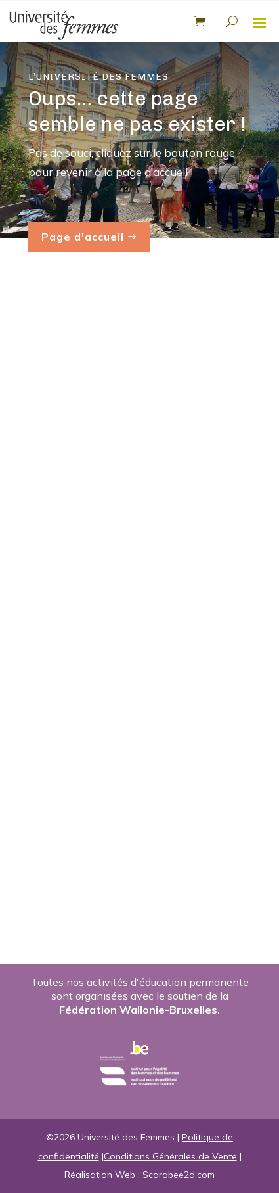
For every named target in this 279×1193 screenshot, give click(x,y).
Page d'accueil (82, 236)
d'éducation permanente (190, 982)
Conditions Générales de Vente (170, 1156)
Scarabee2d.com (178, 1175)
